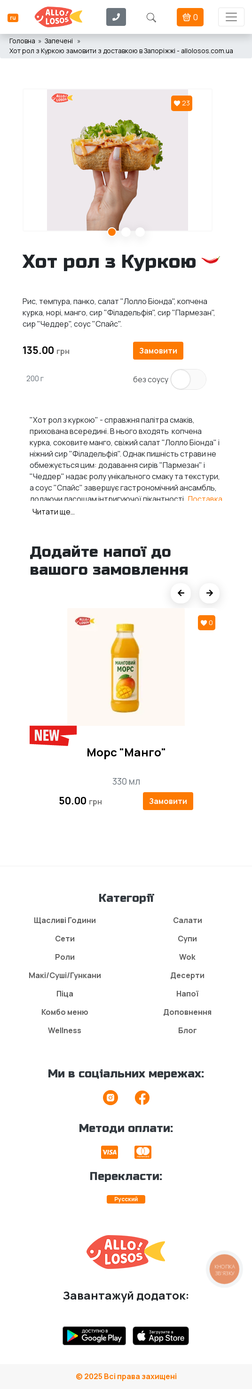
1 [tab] (112, 232)
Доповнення (187, 1012)
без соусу (150, 379)
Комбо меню (64, 1012)
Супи (187, 938)
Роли (65, 957)
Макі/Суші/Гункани (65, 975)
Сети (65, 938)
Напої (187, 993)
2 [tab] (126, 232)
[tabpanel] (126, 160)
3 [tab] (140, 232)
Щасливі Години (65, 920)
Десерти (187, 975)
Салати (187, 920)
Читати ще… (53, 511)
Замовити (158, 350)
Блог (187, 1030)
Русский (126, 1199)
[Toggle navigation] (231, 17)
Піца (64, 993)
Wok (187, 957)
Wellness (64, 1030)
